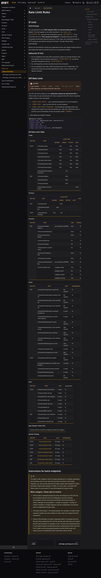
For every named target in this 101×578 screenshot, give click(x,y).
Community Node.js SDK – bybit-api (48, 564)
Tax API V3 (41, 2)
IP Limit (87, 9)
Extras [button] (67, 2)
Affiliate (4, 41)
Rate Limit (5, 68)
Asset (3, 29)
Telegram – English (11, 556)
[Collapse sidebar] (13, 547)
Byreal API (72, 562)
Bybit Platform (6, 10)
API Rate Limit (89, 17)
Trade (3, 16)
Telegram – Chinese (11, 559)
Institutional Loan (7, 47)
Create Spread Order (45, 441)
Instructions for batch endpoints (91, 43)
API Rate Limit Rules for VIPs (12, 75)
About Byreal (73, 556)
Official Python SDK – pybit (45, 562)
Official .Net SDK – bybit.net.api (47, 572)
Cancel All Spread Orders (45, 452)
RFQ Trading (6, 38)
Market (4, 13)
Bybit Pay (32, 2)
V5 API (14, 2)
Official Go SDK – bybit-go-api (46, 567)
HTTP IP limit (90, 11)
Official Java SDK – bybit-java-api (47, 570)
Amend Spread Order (45, 445)
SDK (70, 564)
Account (4, 26)
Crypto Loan (6, 44)
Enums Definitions (7, 81)
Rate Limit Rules (8, 71)
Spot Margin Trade (8, 19)
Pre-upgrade (6, 62)
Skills (70, 559)
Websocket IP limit (92, 14)
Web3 (3, 56)
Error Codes (6, 84)
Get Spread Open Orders (45, 456)
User (3, 32)
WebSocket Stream (8, 65)
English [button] (76, 2)
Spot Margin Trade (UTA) (91, 35)
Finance (4, 53)
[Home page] (30, 8)
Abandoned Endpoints (9, 87)
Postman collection (43, 559)
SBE (3, 59)
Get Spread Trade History (45, 463)
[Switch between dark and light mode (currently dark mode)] (83, 2)
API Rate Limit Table (92, 19)
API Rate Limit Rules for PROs (12, 78)
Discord (7, 562)
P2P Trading (22, 2)
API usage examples (43, 556)
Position (4, 23)
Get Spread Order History (45, 459)
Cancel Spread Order (45, 448)
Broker (4, 50)
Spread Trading (7, 35)
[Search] (93, 2)
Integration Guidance (8, 7)
